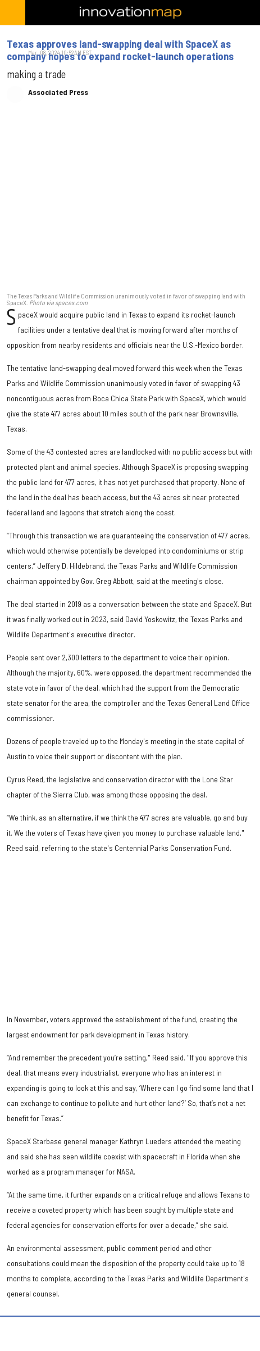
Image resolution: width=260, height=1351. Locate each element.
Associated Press (58, 92)
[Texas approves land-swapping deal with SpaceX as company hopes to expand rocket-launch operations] (130, 202)
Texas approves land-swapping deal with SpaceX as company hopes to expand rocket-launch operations (120, 50)
